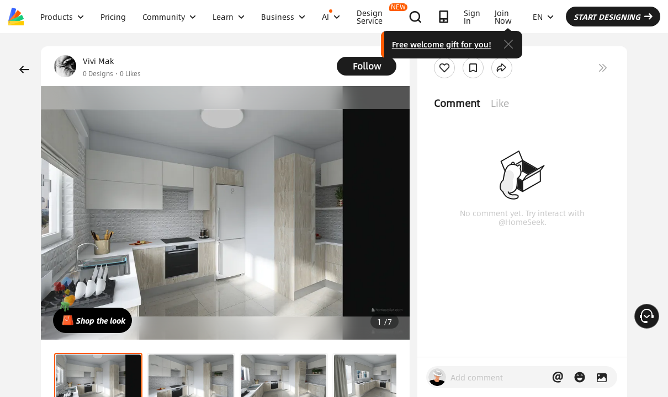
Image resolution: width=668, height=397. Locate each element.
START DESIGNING (613, 16)
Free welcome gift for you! (441, 44)
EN (543, 16)
